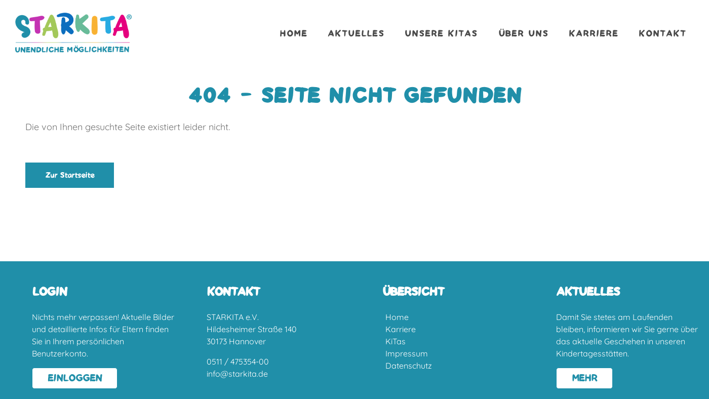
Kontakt (662, 34)
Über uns (523, 34)
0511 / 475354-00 (238, 361)
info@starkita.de (237, 374)
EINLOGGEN (75, 378)
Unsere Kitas (441, 34)
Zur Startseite (69, 175)
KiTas (395, 341)
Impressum (406, 353)
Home (293, 34)
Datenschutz (408, 366)
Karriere (593, 34)
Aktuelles (356, 34)
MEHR (584, 378)
